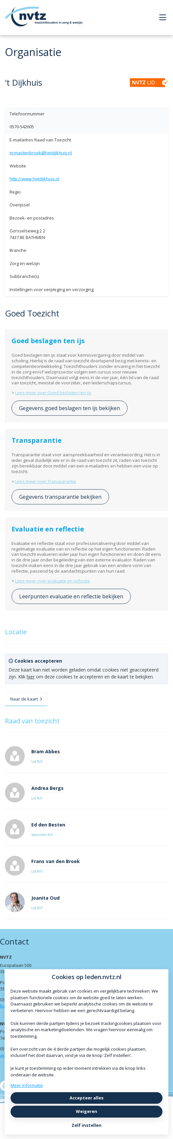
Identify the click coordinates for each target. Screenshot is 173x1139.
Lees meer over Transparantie (45, 481)
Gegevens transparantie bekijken (60, 496)
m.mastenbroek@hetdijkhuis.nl (41, 153)
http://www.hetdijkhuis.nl (34, 179)
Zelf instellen (86, 1125)
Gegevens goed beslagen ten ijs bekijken (69, 408)
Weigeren (86, 1111)
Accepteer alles (86, 1098)
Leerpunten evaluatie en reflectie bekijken (71, 596)
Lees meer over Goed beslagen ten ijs (53, 393)
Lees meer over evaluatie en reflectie (52, 581)
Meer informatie (27, 1085)
